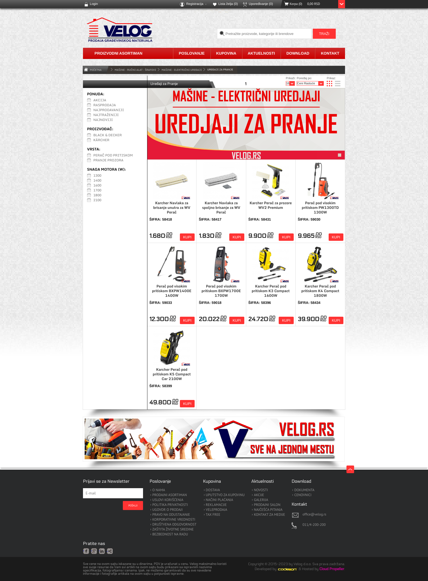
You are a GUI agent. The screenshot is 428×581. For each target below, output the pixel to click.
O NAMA (158, 490)
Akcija (99, 100)
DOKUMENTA (304, 490)
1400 (97, 180)
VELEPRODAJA (216, 510)
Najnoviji (103, 120)
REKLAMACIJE (216, 505)
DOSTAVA (213, 490)
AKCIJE (259, 495)
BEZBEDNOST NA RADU (170, 534)
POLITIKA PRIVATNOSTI (170, 505)
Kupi (187, 237)
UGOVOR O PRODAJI (167, 510)
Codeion (291, 569)
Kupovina (226, 53)
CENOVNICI (302, 495)
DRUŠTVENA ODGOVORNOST (174, 525)
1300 (97, 175)
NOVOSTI (261, 490)
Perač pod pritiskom (113, 155)
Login (94, 4)
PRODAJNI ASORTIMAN (169, 495)
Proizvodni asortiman (118, 53)
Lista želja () (228, 4)
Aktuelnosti (261, 53)
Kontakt (330, 53)
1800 (97, 195)
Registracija (194, 4)
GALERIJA (261, 500)
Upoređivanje (261, 4)
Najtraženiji (106, 115)
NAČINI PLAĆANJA (219, 500)
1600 (97, 185)
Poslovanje (192, 53)
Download (297, 53)
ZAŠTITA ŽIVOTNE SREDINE (173, 529)
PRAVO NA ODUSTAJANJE (171, 515)
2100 (97, 200)
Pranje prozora (108, 160)
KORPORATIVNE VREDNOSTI (173, 520)
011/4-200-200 (314, 524)
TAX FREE (213, 515)
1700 (97, 190)
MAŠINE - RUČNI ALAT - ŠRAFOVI (135, 70)
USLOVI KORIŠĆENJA (167, 500)
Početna (96, 70)
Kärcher (101, 140)
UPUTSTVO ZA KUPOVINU (225, 495)
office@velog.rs (314, 514)
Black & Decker (107, 135)
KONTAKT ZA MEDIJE (269, 515)
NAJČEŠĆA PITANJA (268, 510)
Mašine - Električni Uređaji (182, 70)
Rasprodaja (104, 105)
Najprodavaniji (108, 110)
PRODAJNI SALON (267, 505)
